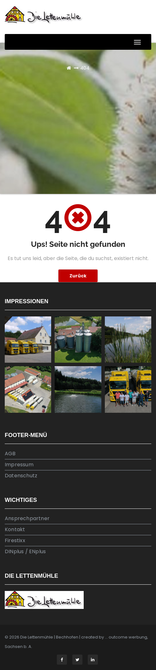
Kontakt (15, 529)
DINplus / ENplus (25, 551)
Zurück (78, 276)
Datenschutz (21, 475)
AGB (10, 453)
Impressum (19, 464)
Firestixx (15, 540)
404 (84, 68)
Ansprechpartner (27, 518)
